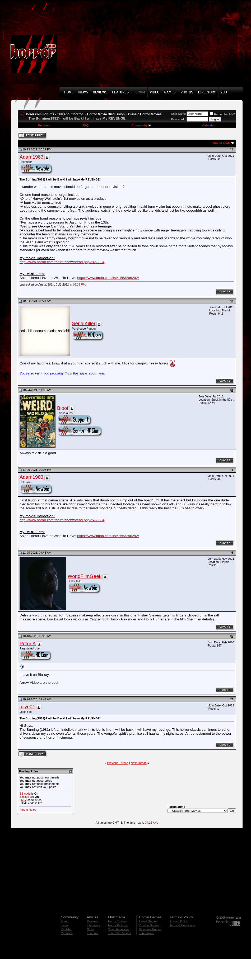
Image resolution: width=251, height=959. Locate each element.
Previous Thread (117, 763)
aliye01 (27, 706)
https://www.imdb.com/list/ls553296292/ (108, 278)
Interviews (93, 925)
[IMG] (23, 799)
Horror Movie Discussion (106, 114)
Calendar (208, 125)
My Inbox (67, 933)
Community (141, 125)
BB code (25, 793)
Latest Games (148, 921)
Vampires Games (150, 929)
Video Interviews (118, 929)
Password (177, 119)
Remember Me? (222, 114)
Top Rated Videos (119, 933)
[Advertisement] (117, 47)
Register (44, 125)
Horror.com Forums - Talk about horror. (54, 114)
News (90, 929)
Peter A (28, 643)
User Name (178, 113)
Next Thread (139, 763)
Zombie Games (149, 925)
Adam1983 (31, 157)
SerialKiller (83, 323)
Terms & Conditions (182, 925)
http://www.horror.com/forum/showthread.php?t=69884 (62, 262)
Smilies (24, 796)
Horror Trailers (117, 921)
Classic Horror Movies (145, 114)
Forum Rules (28, 809)
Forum (65, 921)
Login (64, 925)
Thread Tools (221, 143)
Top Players (146, 933)
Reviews (92, 921)
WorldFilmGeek (84, 576)
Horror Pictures (118, 925)
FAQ (85, 125)
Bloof (62, 408)
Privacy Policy (179, 921)
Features (92, 933)
